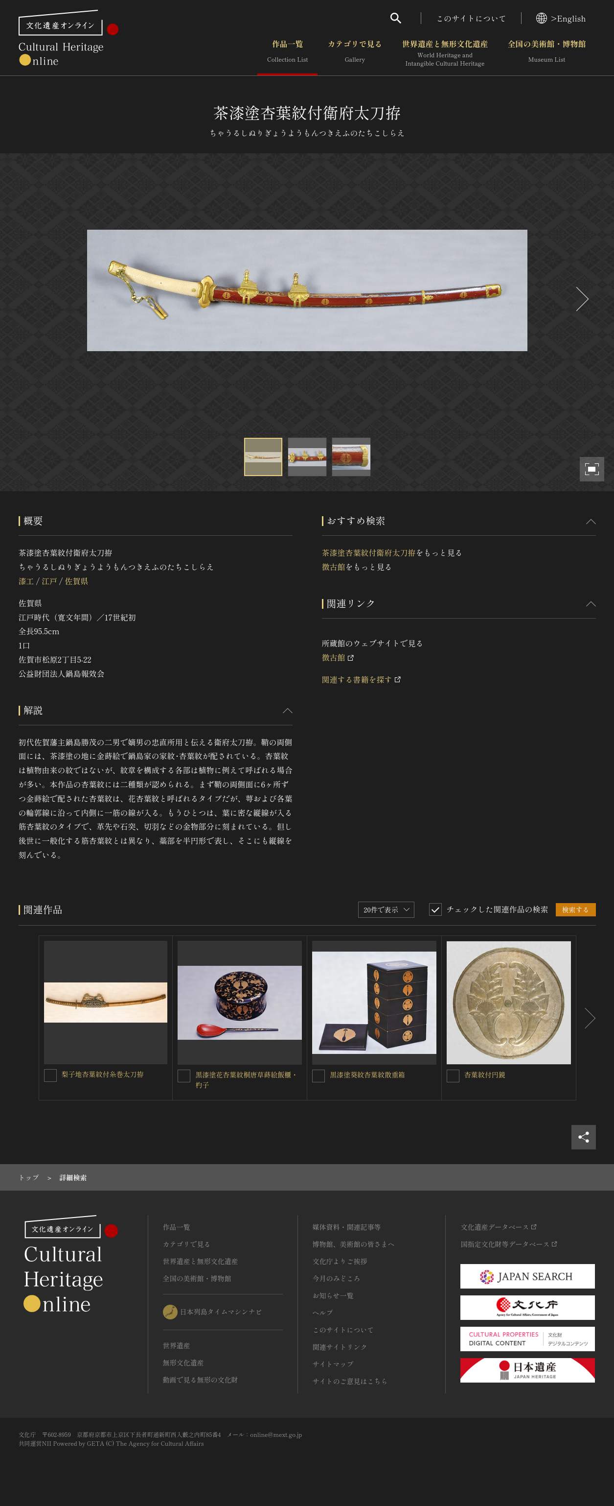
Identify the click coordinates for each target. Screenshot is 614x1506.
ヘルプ (323, 1312)
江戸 (49, 581)
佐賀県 (76, 581)
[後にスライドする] (581, 299)
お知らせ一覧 (333, 1295)
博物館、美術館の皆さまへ (354, 1244)
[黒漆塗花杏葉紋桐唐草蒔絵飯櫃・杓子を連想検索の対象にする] (184, 1076)
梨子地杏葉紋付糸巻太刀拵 (103, 1074)
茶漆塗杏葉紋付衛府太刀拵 (369, 552)
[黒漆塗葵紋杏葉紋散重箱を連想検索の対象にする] (318, 1076)
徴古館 (333, 567)
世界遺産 (176, 1345)
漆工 (26, 581)
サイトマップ (333, 1364)
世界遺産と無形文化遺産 (445, 53)
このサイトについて (471, 18)
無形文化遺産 (183, 1362)
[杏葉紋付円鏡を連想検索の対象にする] (453, 1076)
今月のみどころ (337, 1278)
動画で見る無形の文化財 (200, 1380)
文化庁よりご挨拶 (340, 1261)
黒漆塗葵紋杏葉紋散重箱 (367, 1074)
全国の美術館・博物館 (546, 53)
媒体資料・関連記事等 (347, 1227)
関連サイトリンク (340, 1347)
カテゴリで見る (354, 53)
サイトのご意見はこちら (350, 1381)
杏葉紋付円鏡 (484, 1074)
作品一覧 (287, 53)
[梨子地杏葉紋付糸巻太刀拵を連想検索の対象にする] (50, 1075)
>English (561, 18)
